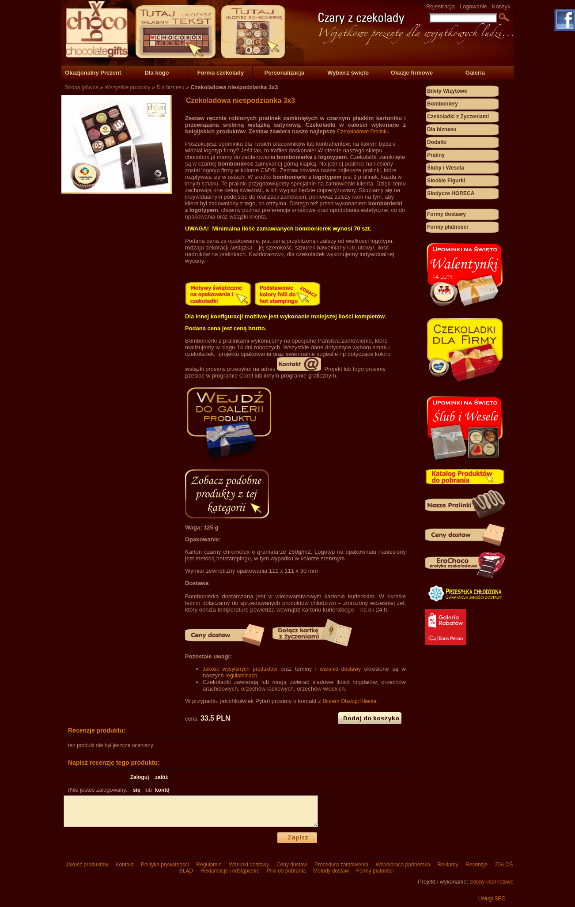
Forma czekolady (220, 72)
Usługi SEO (492, 899)
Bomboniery (442, 104)
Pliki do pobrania (286, 871)
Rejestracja (440, 6)
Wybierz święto (348, 72)
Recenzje (476, 865)
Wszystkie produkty (127, 87)
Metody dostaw (331, 871)
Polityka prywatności (165, 865)
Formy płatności (447, 227)
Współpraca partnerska (402, 865)
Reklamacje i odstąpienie (230, 871)
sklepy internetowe (492, 882)
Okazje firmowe (412, 72)
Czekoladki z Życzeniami (458, 116)
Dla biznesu (171, 87)
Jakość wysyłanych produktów (240, 669)
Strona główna (81, 87)
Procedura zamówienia (341, 865)
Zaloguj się (136, 779)
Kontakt (124, 865)
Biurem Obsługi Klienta (349, 701)
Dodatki (436, 142)
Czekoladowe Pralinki (362, 131)
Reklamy (447, 865)
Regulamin (209, 865)
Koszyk (501, 6)
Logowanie (473, 6)
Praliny (436, 155)
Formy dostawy (446, 214)
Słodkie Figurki (446, 181)
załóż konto (161, 779)
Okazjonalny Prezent (93, 72)
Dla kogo (157, 72)
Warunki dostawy (249, 865)
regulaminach (241, 676)
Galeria (475, 72)
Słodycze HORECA (450, 193)
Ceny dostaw (292, 865)
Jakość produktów (87, 865)
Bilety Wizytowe (447, 91)
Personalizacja (284, 72)
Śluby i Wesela (445, 168)
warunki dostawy (340, 669)
